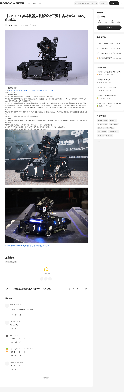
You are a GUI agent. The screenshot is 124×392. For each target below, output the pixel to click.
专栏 (39, 3)
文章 (29, 3)
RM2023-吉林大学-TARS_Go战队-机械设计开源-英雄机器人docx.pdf (27, 246)
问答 (34, 3)
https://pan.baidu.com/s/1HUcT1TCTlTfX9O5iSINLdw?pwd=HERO (31, 90)
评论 (98, 142)
